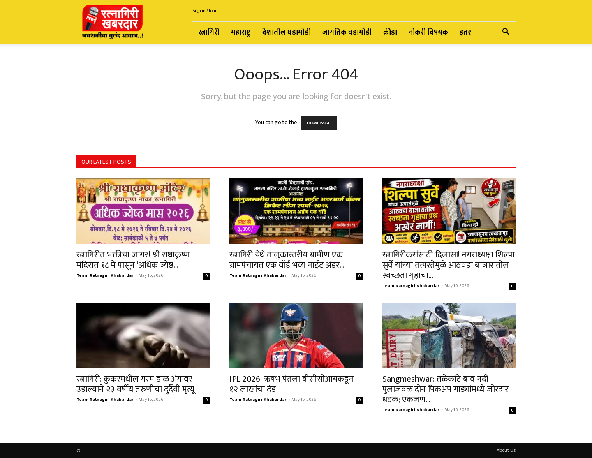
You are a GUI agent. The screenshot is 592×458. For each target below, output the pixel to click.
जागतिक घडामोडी (347, 32)
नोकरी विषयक (428, 32)
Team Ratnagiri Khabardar (105, 275)
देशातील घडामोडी (286, 32)
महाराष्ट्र (241, 32)
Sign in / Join (204, 10)
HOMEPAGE (319, 123)
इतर (465, 32)
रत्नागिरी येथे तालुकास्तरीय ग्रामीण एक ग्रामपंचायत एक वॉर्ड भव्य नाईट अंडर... (287, 260)
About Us (506, 450)
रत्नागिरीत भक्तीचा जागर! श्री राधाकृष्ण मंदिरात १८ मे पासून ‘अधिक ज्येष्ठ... (133, 260)
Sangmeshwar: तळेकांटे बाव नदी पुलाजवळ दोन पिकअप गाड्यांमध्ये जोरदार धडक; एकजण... (445, 389)
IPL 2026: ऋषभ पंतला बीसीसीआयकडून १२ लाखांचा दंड (291, 384)
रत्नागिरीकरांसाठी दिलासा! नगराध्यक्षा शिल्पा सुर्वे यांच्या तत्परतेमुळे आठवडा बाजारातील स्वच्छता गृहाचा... (448, 265)
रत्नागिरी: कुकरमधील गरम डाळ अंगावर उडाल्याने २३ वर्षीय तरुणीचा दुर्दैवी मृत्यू (135, 384)
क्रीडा (390, 32)
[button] (506, 33)
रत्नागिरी (209, 32)
